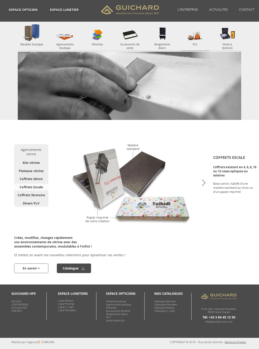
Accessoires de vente (118, 310)
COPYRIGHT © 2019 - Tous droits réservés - (197, 342)
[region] (23, 9)
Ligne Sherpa (65, 300)
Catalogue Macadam (165, 304)
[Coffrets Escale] (31, 187)
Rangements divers (117, 313)
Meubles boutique (116, 301)
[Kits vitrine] (31, 162)
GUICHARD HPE (23, 293)
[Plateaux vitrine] (31, 171)
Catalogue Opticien (165, 301)
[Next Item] (204, 182)
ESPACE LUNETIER (64, 10)
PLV (108, 317)
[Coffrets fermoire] (31, 195)
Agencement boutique (118, 304)
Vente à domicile (115, 320)
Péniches (111, 307)
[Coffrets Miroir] (31, 179)
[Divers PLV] (31, 203)
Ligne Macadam (67, 310)
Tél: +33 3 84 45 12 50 (219, 317)
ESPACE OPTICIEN (23, 10)
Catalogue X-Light (164, 310)
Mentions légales (235, 342)
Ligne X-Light (65, 306)
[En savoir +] (31, 268)
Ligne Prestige (66, 303)
